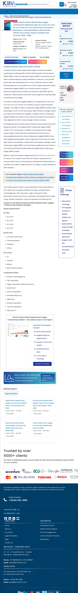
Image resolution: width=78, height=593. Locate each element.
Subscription (44, 539)
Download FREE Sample (16, 62)
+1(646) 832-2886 (73, 6)
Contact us (9, 542)
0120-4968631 (28, 560)
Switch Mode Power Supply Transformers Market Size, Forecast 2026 (43, 425)
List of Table (44, 57)
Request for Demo (42, 364)
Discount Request (64, 177)
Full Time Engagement (48, 532)
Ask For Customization (66, 162)
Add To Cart (66, 75)
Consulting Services (47, 525)
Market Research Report (48, 529)
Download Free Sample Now (47, 377)
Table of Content (29, 57)
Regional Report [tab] (11, 394)
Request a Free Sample (66, 154)
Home (6, 16)
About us (8, 529)
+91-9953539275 (9, 513)
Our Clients (9, 532)
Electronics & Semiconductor (19, 16)
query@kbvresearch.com (18, 563)
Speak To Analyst (64, 170)
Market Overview (11, 57)
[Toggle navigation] (6, 11)
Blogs (7, 539)
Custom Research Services (49, 536)
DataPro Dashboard (37, 62)
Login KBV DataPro (11, 536)
